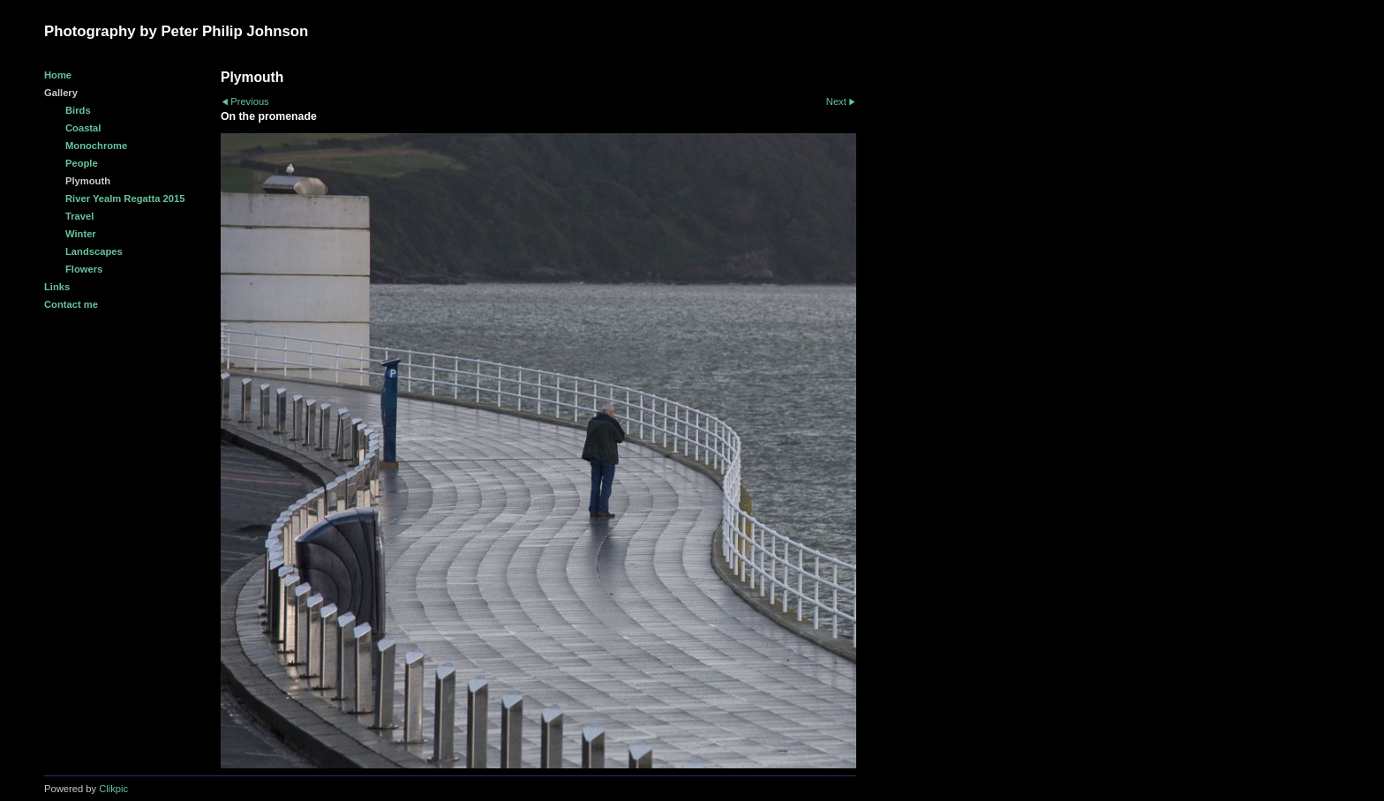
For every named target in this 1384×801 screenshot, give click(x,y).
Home (57, 75)
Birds (78, 110)
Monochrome (96, 145)
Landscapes (94, 251)
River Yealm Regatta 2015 (124, 198)
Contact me (71, 304)
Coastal (83, 128)
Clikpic (113, 788)
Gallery (61, 92)
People (81, 163)
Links (57, 286)
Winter (80, 233)
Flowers (83, 269)
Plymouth (87, 181)
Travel (79, 216)
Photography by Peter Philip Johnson (176, 31)
